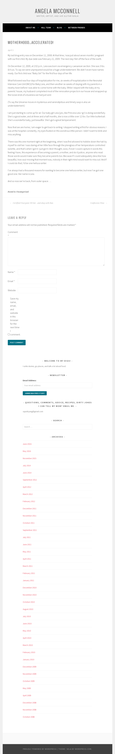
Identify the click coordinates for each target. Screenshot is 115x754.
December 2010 (29, 587)
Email (11, 281)
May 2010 (27, 630)
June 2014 (27, 472)
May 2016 (27, 451)
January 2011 (28, 580)
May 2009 (27, 688)
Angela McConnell (57, 11)
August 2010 (28, 609)
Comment (12, 234)
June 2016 (27, 444)
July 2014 (27, 465)
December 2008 (29, 702)
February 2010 (29, 652)
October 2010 (29, 602)
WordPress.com (83, 749)
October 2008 (29, 717)
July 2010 (27, 616)
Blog (59, 27)
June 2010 (27, 623)
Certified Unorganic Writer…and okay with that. (32, 203)
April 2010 (27, 638)
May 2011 (27, 551)
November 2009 (29, 674)
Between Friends (76, 27)
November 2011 (29, 515)
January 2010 (28, 659)
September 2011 (30, 530)
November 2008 (29, 709)
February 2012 (29, 501)
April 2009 (27, 695)
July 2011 (27, 537)
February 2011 (29, 573)
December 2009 (29, 666)
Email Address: (30, 380)
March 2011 (28, 566)
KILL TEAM (46, 27)
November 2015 (29, 458)
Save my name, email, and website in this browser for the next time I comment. (15, 316)
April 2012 (27, 487)
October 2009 (29, 681)
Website (12, 290)
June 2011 (27, 544)
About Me (30, 27)
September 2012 (30, 479)
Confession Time (98, 203)
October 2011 (29, 523)
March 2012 (28, 494)
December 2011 (29, 508)
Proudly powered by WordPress (39, 749)
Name (11, 272)
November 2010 (29, 594)
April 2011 (27, 558)
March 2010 (28, 645)
